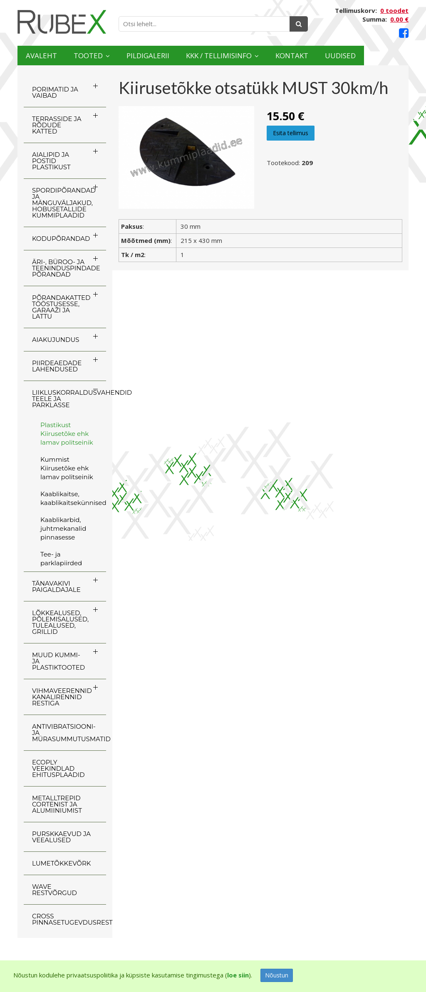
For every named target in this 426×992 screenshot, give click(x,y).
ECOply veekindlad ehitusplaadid (58, 768)
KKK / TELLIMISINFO (245, 55)
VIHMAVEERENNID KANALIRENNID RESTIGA (62, 697)
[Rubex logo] (61, 21)
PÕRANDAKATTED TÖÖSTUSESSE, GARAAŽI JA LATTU (61, 307)
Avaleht (44, 55)
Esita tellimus (290, 133)
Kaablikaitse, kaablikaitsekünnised (73, 498)
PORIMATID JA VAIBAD (55, 92)
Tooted (97, 55)
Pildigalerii (164, 55)
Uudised (382, 55)
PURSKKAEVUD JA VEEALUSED (61, 837)
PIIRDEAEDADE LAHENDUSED (57, 366)
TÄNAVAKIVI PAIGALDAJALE (56, 586)
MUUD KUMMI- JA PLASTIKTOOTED (58, 661)
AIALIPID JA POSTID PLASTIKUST (51, 161)
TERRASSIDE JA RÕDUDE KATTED (56, 125)
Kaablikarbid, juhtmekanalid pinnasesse (63, 528)
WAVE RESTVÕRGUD (54, 890)
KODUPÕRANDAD (61, 238)
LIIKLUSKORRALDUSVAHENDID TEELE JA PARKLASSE (69, 398)
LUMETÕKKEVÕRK (61, 863)
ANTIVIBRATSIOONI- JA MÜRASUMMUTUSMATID (69, 732)
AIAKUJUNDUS (55, 340)
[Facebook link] (404, 33)
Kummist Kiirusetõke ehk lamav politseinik (66, 468)
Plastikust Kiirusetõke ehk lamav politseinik (66, 433)
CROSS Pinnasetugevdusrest (69, 919)
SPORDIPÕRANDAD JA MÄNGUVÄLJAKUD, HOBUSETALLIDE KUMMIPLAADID (64, 202)
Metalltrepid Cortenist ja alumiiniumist (57, 804)
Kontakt (327, 55)
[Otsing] (299, 24)
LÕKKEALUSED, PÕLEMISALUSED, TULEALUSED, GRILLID (60, 622)
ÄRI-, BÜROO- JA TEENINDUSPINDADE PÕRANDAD (66, 268)
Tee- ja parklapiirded (61, 558)
